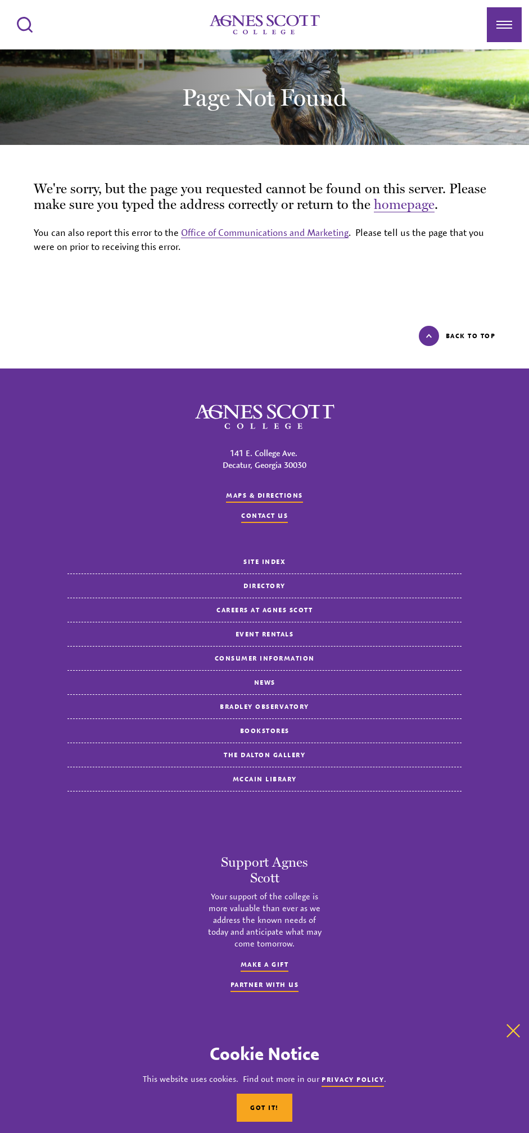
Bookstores (265, 730)
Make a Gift (265, 964)
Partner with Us (264, 984)
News (264, 682)
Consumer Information (265, 658)
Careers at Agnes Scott (264, 610)
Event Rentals (265, 634)
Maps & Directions (264, 495)
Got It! (264, 1107)
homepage (404, 204)
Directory (264, 585)
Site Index (264, 561)
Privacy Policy (353, 1079)
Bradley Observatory (264, 706)
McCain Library (265, 779)
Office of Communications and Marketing (265, 232)
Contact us (264, 515)
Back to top (457, 336)
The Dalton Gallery (264, 754)
